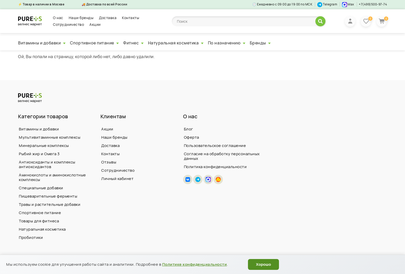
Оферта (191, 137)
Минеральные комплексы (44, 145)
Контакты (130, 17)
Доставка (107, 17)
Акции (95, 24)
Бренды (260, 43)
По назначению (226, 43)
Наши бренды (81, 17)
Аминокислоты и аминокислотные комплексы (52, 177)
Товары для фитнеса (39, 221)
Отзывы (108, 162)
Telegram (327, 4)
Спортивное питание (94, 43)
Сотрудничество (68, 24)
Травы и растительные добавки (49, 204)
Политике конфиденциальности (194, 264)
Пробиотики (31, 237)
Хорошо (263, 264)
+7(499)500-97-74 (373, 4)
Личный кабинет (117, 178)
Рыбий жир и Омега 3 (39, 153)
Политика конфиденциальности (215, 166)
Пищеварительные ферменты (48, 196)
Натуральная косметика (176, 43)
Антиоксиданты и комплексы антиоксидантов (47, 164)
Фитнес (133, 43)
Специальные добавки (41, 188)
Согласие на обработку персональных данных (222, 156)
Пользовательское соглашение (215, 145)
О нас (58, 17)
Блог (188, 129)
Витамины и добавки (42, 43)
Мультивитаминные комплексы (49, 137)
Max (348, 4)
